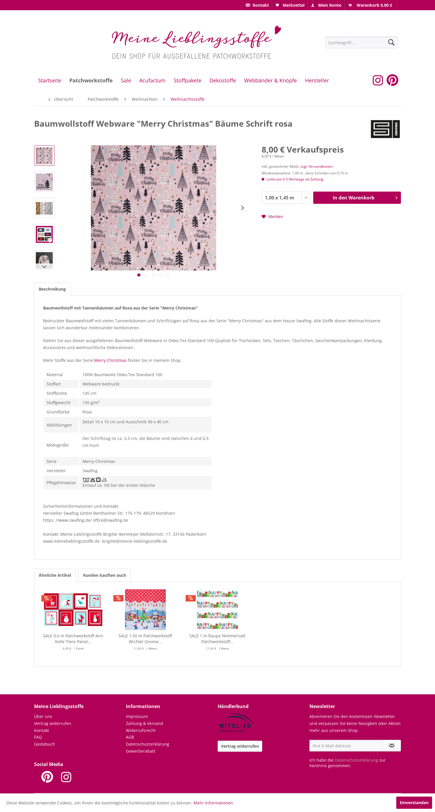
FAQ (38, 737)
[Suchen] (391, 42)
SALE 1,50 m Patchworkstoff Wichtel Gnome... (145, 638)
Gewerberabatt (140, 751)
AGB (130, 737)
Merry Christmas (110, 360)
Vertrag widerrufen (52, 723)
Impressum (137, 716)
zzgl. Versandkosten (316, 166)
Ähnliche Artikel (55, 575)
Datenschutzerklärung (147, 744)
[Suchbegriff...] (361, 42)
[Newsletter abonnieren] (392, 745)
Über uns (43, 716)
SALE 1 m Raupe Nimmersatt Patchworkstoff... (217, 638)
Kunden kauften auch (104, 575)
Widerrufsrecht (141, 730)
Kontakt (41, 730)
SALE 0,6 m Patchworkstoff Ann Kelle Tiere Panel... (73, 638)
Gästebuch (44, 744)
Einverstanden (414, 802)
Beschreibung (52, 289)
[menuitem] (257, 5)
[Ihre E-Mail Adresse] (346, 745)
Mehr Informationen (213, 803)
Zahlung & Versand (144, 723)
